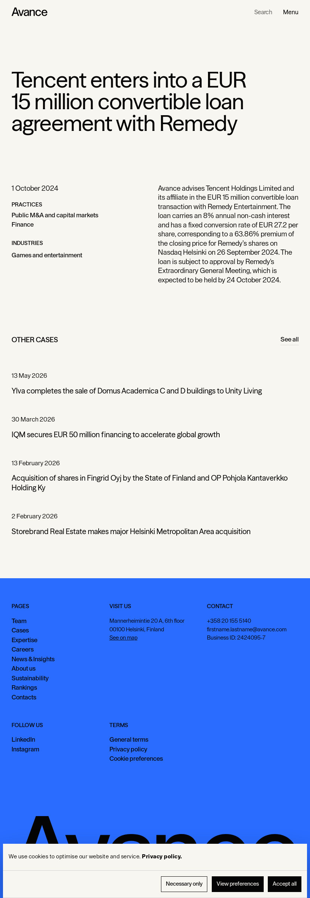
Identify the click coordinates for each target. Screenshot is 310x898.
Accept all (285, 884)
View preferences (238, 884)
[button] (290, 12)
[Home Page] (29, 12)
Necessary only (184, 884)
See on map (123, 637)
